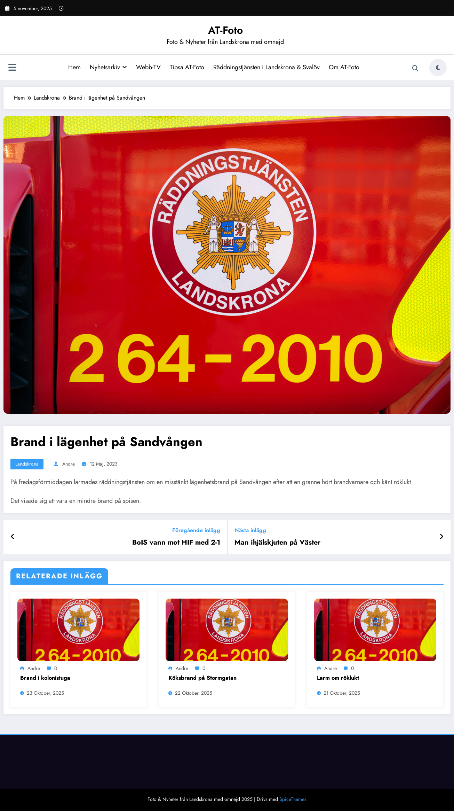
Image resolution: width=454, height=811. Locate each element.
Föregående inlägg (196, 530)
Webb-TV (148, 67)
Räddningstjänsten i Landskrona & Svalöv (266, 67)
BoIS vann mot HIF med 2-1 (176, 542)
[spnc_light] (438, 67)
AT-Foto (225, 30)
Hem (74, 67)
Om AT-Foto (344, 67)
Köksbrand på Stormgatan (202, 678)
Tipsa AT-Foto (187, 67)
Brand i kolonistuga (45, 678)
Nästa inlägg (250, 530)
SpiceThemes (292, 799)
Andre (68, 463)
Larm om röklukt (338, 678)
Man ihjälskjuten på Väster (277, 542)
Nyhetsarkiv (108, 67)
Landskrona (27, 463)
